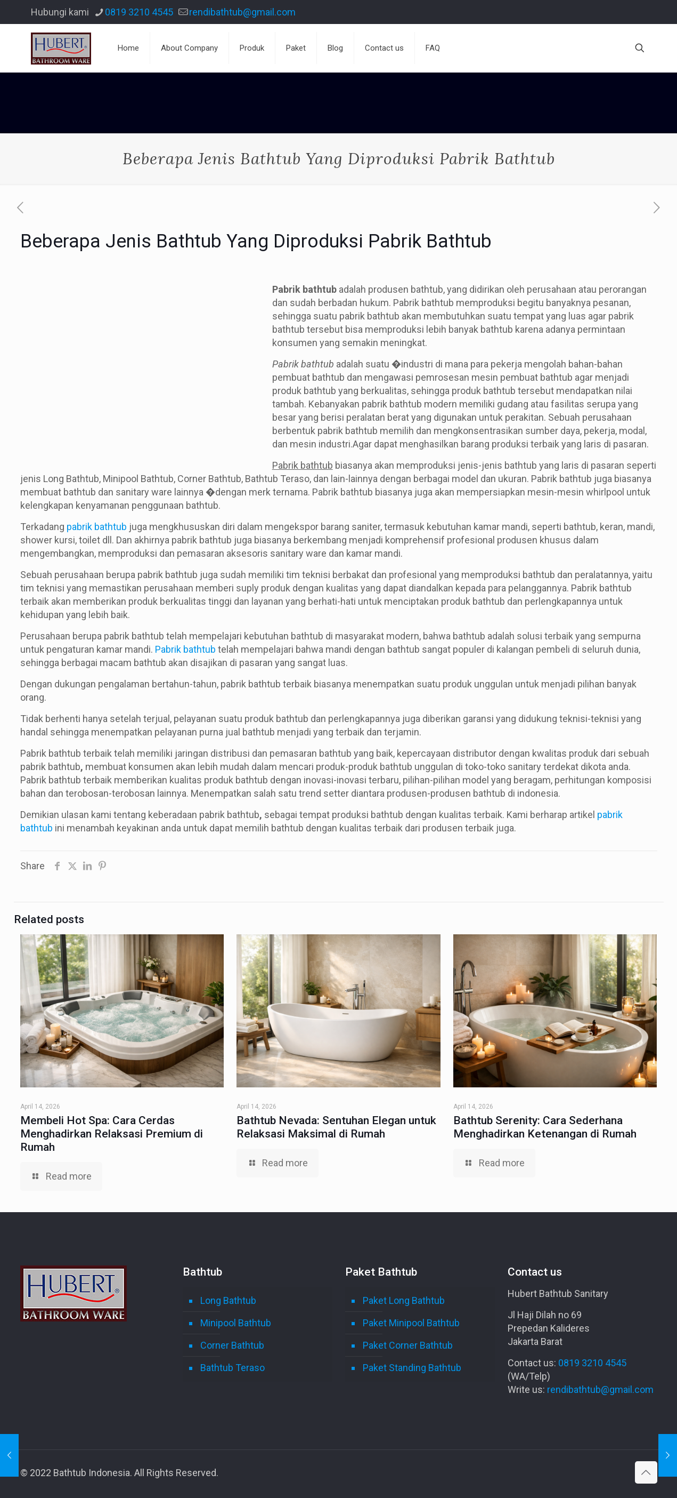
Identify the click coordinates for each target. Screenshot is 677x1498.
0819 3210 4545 (592, 1362)
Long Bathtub (228, 1300)
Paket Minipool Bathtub (411, 1322)
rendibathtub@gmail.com (600, 1389)
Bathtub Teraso (232, 1367)
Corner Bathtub (232, 1345)
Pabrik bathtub (185, 649)
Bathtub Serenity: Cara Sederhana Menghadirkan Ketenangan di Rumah (545, 1127)
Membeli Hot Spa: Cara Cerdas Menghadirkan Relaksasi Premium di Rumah (111, 1133)
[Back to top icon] (646, 1472)
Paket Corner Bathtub (408, 1345)
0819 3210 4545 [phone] (139, 12)
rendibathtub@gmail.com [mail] (242, 12)
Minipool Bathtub (235, 1322)
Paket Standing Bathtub (412, 1367)
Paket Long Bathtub (404, 1300)
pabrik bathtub (97, 526)
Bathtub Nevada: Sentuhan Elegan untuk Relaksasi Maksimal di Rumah (336, 1127)
